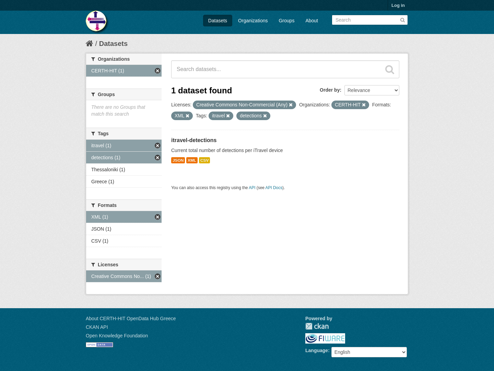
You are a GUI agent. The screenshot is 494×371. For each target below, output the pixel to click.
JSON (178, 160)
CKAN (317, 326)
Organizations (253, 20)
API (252, 187)
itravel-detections (193, 140)
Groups (286, 20)
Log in (398, 5)
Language (316, 350)
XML (192, 160)
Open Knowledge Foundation (117, 335)
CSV (204, 160)
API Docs (274, 187)
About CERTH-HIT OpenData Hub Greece (131, 318)
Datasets (217, 20)
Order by (330, 90)
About (311, 20)
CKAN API (97, 327)
